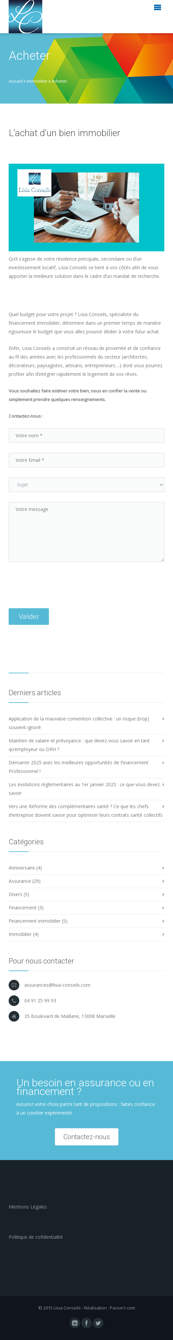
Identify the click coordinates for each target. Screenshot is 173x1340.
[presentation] (59, 595)
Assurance (20, 881)
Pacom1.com (122, 1308)
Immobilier (37, 81)
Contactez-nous (87, 1137)
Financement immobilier (35, 921)
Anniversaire (22, 868)
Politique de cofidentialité (36, 1237)
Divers (15, 894)
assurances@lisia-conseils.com (57, 985)
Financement (23, 907)
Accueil (16, 81)
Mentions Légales (28, 1207)
